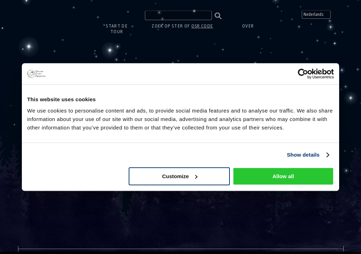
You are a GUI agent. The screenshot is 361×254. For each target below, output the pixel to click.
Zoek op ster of (182, 26)
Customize (179, 176)
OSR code (202, 26)
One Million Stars (36, 12)
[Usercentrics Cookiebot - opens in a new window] (303, 73)
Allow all (283, 176)
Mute (346, 14)
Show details (303, 155)
